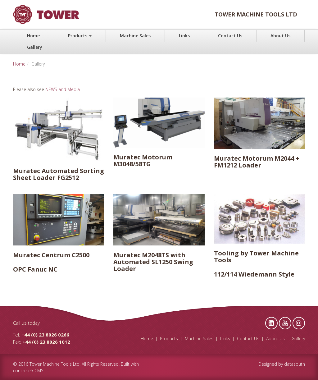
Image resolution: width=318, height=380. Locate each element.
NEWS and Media (62, 89)
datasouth (294, 364)
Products (80, 36)
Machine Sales (135, 36)
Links (184, 36)
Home (33, 36)
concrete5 (23, 370)
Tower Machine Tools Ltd (55, 364)
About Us (280, 36)
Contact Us (230, 36)
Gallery (34, 47)
